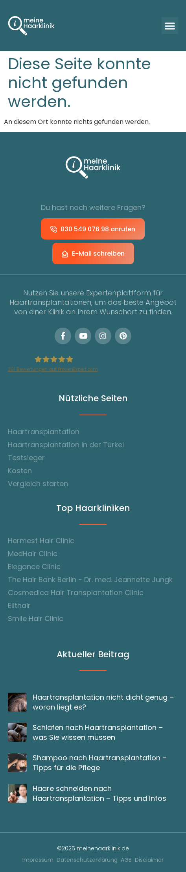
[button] (170, 25)
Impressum (37, 860)
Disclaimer (149, 860)
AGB (126, 860)
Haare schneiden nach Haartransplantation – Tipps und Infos (99, 793)
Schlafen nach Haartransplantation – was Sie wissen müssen (98, 732)
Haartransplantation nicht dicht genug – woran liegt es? (103, 702)
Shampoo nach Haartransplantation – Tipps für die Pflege (100, 762)
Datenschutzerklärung (87, 860)
